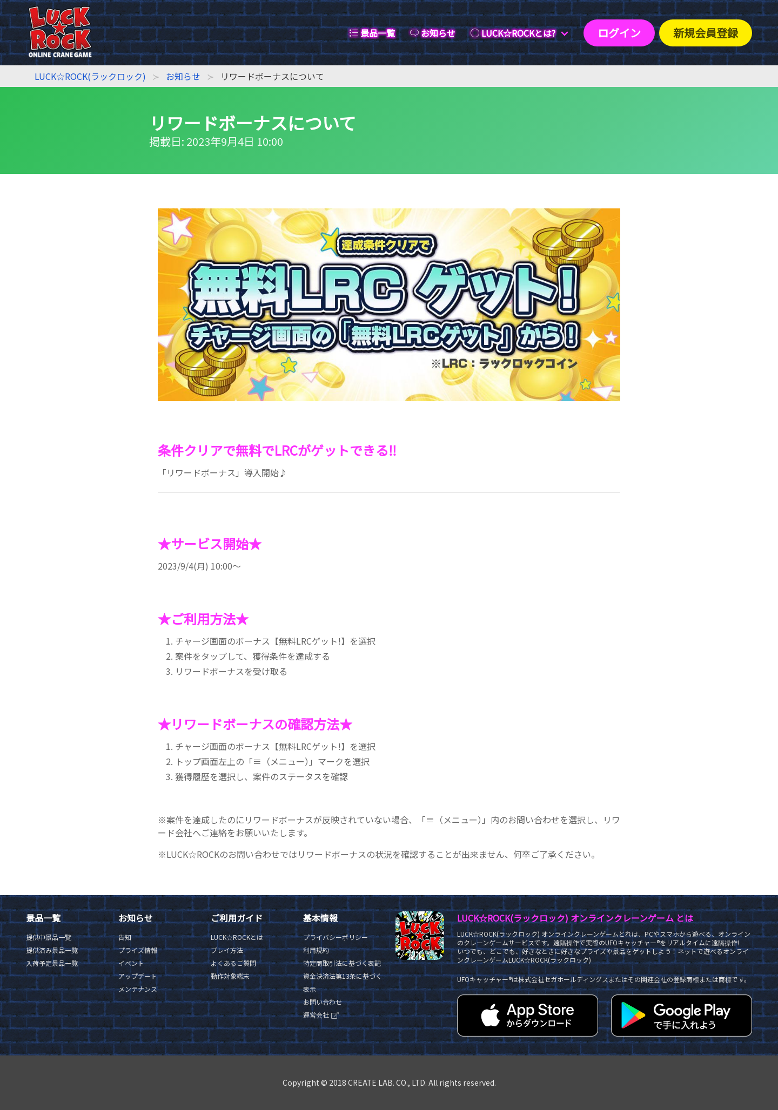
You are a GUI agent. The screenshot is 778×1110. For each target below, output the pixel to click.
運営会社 (321, 1014)
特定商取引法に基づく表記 (342, 962)
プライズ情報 (137, 950)
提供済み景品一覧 (52, 950)
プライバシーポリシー (335, 937)
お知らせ (183, 76)
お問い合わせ (322, 1001)
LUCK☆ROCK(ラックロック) (90, 76)
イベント (131, 962)
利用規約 (316, 950)
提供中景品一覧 (48, 937)
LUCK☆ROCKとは (237, 937)
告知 (124, 937)
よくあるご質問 (233, 962)
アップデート (137, 975)
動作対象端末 (230, 975)
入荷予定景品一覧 (52, 962)
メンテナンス (137, 988)
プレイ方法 (227, 950)
